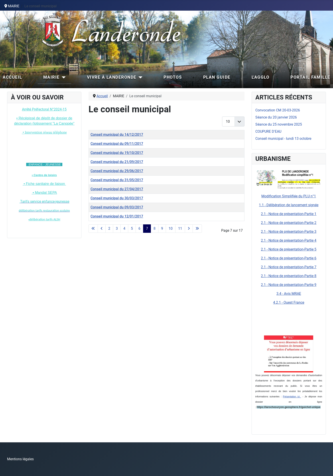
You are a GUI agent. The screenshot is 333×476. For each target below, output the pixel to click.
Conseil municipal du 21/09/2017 (117, 162)
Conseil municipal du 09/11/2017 (117, 144)
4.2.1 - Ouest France (288, 302)
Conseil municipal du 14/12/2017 (117, 134)
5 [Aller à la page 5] (132, 228)
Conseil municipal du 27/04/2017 (117, 189)
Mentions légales (20, 459)
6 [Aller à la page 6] (139, 228)
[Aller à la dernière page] (197, 228)
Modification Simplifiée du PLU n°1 (288, 196)
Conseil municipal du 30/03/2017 (117, 198)
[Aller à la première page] (93, 228)
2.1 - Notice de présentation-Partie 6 (288, 258)
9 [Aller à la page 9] (162, 228)
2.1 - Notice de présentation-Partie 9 (288, 285)
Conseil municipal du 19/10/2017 (117, 153)
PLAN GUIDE (217, 77)
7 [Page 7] (147, 228)
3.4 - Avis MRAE (288, 293)
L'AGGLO (261, 77)
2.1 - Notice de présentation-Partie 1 (288, 214)
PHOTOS (173, 77)
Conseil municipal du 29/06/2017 (117, 171)
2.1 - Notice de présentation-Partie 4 (288, 240)
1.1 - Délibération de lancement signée (288, 205)
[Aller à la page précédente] (102, 228)
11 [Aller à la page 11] (180, 228)
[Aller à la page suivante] (189, 228)
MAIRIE (51, 77)
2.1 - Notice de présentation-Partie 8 (288, 276)
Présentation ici (292, 396)
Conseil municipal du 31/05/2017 (117, 180)
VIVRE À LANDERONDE (111, 77)
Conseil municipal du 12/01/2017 (117, 216)
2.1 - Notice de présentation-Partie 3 (288, 231)
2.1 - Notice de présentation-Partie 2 (288, 223)
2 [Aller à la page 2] (109, 228)
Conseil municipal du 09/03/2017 (117, 207)
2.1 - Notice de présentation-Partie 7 (288, 267)
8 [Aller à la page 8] (155, 228)
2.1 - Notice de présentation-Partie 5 (288, 249)
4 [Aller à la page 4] (124, 228)
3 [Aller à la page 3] (117, 228)
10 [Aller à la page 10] (171, 228)
